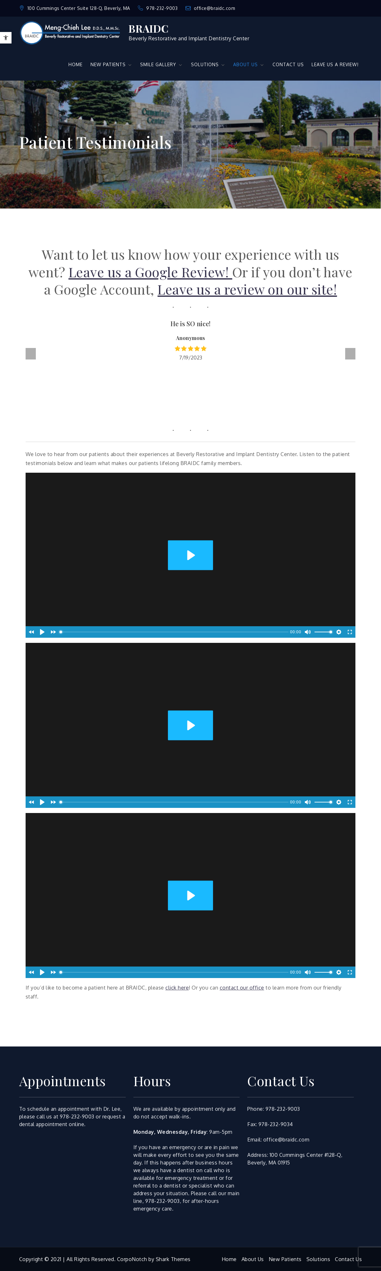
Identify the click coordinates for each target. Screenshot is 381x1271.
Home (229, 1259)
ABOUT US (249, 64)
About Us (253, 1259)
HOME (75, 64)
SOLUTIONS (208, 64)
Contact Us (348, 1259)
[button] (6, 37)
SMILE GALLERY (161, 64)
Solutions (318, 1259)
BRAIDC (149, 28)
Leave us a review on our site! (247, 289)
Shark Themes (173, 1259)
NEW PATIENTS (111, 64)
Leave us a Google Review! (150, 272)
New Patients (285, 1259)
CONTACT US (288, 64)
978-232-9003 (158, 8)
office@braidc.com (210, 8)
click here (177, 987)
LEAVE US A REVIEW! (335, 64)
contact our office (242, 987)
